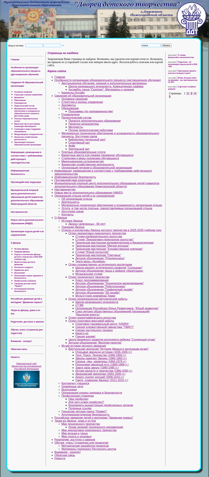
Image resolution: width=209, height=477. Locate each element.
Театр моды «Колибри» (90, 261)
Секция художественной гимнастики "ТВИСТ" (104, 327)
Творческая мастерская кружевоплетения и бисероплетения (114, 242)
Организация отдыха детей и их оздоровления (85, 195)
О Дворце (16, 243)
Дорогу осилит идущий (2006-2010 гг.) (99, 377)
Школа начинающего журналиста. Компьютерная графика (105, 86)
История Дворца (21, 249)
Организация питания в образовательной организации (96, 167)
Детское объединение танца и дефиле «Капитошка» (109, 270)
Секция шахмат (85, 336)
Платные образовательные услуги (83, 152)
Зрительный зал (78, 148)
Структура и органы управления (28, 95)
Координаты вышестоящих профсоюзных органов (100, 405)
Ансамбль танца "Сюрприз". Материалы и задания (101, 89)
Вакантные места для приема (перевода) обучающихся (97, 155)
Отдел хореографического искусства (92, 317)
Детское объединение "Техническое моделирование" (109, 283)
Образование (20, 100)
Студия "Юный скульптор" (92, 252)
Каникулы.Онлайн (73, 92)
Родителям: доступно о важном (27, 322)
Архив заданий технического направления (95, 427)
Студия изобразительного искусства (98, 236)
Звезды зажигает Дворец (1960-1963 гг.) (101, 358)
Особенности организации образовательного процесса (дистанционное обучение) (25, 71)
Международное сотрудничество (28, 134)
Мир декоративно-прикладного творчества (89, 430)
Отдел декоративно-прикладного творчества (97, 233)
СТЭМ (79, 305)
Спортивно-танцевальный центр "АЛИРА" (102, 323)
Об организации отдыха (76, 198)
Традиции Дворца (22, 252)
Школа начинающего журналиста (96, 302)
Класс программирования (92, 280)
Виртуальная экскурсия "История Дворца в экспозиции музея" (108, 348)
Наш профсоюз (78, 398)
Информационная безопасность (75, 177)
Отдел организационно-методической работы (97, 298)
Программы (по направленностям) (90, 111)
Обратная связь (19, 349)
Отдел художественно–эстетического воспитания (100, 264)
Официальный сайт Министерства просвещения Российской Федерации (26, 366)
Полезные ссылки (79, 408)
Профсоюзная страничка (25, 281)
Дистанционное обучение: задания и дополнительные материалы (104, 83)
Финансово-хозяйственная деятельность (87, 164)
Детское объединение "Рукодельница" (100, 258)
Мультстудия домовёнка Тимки (95, 295)
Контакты (67, 214)
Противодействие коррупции (26, 182)
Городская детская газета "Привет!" (84, 411)
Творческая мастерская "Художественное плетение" (109, 248)
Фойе (71, 145)
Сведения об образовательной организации (83, 95)
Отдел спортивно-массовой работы (91, 320)
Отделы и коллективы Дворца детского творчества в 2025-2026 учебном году (28, 257)
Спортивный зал (79, 142)
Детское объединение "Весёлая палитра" (95, 342)
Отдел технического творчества (88, 277)
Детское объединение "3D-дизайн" (97, 292)
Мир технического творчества (80, 423)
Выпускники (19, 273)
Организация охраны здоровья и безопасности (91, 392)
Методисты (75, 127)
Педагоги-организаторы (83, 123)
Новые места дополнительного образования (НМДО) (89, 192)
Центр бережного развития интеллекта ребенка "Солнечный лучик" (112, 339)
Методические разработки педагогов (85, 445)
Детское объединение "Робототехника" (100, 286)
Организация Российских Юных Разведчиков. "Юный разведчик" (117, 308)
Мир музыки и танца (74, 433)
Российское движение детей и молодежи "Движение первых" (94, 417)
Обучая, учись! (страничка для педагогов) (82, 442)
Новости (15, 357)
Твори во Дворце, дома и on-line (75, 420)
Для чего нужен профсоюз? (86, 402)
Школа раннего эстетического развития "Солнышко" (109, 267)
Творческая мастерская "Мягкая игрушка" (102, 245)
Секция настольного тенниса (94, 330)
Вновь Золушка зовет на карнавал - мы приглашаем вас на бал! (183, 80)
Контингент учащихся (23, 267)
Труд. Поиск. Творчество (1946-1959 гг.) (100, 355)
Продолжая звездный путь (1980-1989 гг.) (102, 364)
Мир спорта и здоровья (76, 436)
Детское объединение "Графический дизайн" (104, 289)
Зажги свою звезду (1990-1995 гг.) (97, 367)
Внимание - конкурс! (21, 341)
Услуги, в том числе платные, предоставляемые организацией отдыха (106, 208)
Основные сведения (23, 92)
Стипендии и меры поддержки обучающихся (90, 158)
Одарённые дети (21, 270)
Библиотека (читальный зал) (86, 139)
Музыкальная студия (88, 273)
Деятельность (70, 202)
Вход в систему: (16, 45)
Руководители (20, 103)
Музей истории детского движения (83, 345)
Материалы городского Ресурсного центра (88, 448)
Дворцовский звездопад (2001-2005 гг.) (100, 373)
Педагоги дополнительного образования (94, 120)
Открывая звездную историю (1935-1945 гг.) (103, 352)
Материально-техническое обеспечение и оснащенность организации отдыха (111, 205)
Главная (15, 59)
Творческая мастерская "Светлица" (98, 255)
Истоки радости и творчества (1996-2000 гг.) (103, 370)
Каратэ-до (81, 333)
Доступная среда (72, 211)
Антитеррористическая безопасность (85, 414)
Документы (19, 97)
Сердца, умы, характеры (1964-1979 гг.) (100, 361)
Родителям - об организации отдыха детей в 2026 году (182, 64)
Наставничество (19, 212)
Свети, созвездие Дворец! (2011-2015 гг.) (101, 380)
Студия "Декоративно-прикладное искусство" (104, 239)
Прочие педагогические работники (90, 130)
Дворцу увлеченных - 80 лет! (87, 223)
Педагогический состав (24, 106)
